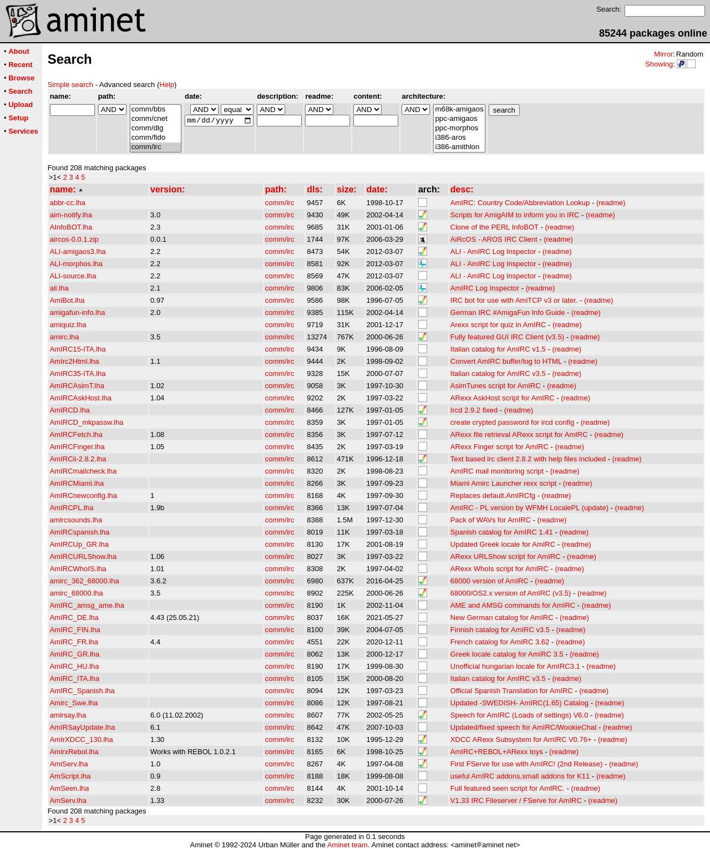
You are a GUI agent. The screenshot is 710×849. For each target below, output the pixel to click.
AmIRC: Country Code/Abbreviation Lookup (520, 203)
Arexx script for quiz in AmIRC (498, 325)
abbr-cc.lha (67, 203)
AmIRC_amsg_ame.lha (87, 605)
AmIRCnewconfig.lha (83, 495)
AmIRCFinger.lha (77, 447)
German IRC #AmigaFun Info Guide (507, 312)
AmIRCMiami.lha (77, 483)
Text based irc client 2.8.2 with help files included (528, 459)
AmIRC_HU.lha (74, 666)
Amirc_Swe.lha (74, 703)
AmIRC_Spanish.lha (82, 691)
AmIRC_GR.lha (75, 654)
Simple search (70, 84)
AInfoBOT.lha (71, 227)
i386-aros (459, 138)
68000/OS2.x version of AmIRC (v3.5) (510, 593)
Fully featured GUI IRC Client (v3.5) (507, 337)
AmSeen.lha (69, 788)
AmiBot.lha (67, 300)
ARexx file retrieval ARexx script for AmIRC (519, 434)
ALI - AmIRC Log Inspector (493, 251)
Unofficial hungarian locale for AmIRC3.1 (515, 666)
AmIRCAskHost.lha (80, 398)
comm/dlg (155, 128)
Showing (659, 64)
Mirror (663, 54)
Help (166, 84)
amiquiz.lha (68, 325)
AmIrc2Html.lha (74, 361)
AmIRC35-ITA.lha (78, 373)
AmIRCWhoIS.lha (78, 569)
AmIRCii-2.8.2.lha (78, 459)
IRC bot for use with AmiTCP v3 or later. (514, 300)
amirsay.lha (68, 715)
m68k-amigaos (459, 109)
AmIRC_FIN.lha (75, 630)
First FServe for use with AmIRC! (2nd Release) (526, 764)
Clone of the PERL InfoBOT (494, 227)
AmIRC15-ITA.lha (78, 349)
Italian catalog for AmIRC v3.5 (498, 373)
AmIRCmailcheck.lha (83, 471)
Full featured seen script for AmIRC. (507, 788)
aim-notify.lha (71, 215)
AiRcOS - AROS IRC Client (493, 239)
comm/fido (155, 138)
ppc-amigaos (459, 119)
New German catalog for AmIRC (502, 617)
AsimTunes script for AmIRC (495, 386)
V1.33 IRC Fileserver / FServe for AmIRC (516, 800)
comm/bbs (155, 109)
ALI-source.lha (73, 276)
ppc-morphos (459, 128)
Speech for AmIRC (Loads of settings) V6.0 (519, 715)
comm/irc (155, 147)
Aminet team (347, 845)
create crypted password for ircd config (512, 422)
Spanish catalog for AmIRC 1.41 (501, 532)
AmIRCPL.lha (72, 508)
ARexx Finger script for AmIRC (499, 447)
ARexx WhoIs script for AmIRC (499, 569)
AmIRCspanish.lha (80, 532)
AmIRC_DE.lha (74, 617)
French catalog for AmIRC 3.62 (499, 642)
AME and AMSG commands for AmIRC (512, 605)
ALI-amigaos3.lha (78, 251)
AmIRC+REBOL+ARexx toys (496, 752)
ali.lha (59, 288)
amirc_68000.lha (76, 593)
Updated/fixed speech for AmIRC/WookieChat (523, 727)
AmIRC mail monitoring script (497, 471)
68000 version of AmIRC (489, 581)
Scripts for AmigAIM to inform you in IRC (515, 215)
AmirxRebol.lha (74, 752)
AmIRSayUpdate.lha (82, 727)
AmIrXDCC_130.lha (81, 739)
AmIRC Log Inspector (484, 288)
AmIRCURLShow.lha (83, 556)
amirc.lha (64, 337)
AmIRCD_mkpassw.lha (87, 422)
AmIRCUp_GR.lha (79, 544)
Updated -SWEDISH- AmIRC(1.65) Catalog (519, 703)
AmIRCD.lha (70, 410)
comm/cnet (155, 119)
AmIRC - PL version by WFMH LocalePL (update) (529, 508)
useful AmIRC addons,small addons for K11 (520, 776)
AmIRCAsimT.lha (77, 386)
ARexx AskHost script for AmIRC (502, 398)
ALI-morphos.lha (76, 264)
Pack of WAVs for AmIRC (490, 520)
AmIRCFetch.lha (76, 434)
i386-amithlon (459, 147)
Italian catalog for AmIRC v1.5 (498, 349)
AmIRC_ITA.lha (74, 678)
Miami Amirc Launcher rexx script (503, 483)
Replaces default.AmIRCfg (492, 495)
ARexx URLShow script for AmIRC (505, 556)
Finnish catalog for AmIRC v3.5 (500, 630)
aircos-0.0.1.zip (74, 239)
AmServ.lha (68, 800)
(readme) (611, 203)
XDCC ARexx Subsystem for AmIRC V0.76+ (521, 739)
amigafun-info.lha (77, 312)
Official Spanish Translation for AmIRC (511, 691)
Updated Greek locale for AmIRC (502, 544)
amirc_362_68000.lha (84, 581)
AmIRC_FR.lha (74, 642)
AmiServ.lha (69, 764)
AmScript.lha (70, 776)
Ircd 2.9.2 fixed (474, 410)
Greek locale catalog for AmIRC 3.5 (507, 654)
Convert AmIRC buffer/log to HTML (506, 361)
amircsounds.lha (76, 520)
